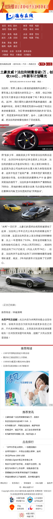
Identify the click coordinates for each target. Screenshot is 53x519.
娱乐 (4, 38)
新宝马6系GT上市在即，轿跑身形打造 (22, 468)
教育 (25, 26)
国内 (15, 26)
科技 (25, 29)
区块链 (5, 51)
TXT (32, 487)
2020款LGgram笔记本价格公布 (19, 460)
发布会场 (27, 51)
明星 (31, 26)
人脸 (10, 38)
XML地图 (39, 483)
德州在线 (17, 64)
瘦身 (15, 43)
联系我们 (15, 483)
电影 (37, 26)
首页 (4, 26)
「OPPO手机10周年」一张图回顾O (20, 447)
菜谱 (31, 34)
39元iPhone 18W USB (15, 455)
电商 (10, 46)
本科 (37, 29)
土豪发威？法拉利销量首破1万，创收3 (22, 417)
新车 (15, 29)
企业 (25, 34)
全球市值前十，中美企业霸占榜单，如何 (23, 451)
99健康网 (17, 312)
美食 (4, 43)
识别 (15, 38)
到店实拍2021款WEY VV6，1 (18, 421)
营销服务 (27, 483)
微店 (15, 46)
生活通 (18, 51)
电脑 (31, 38)
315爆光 (27, 55)
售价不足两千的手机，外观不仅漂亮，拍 (23, 464)
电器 (15, 34)
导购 (10, 29)
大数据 (5, 55)
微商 (4, 46)
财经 (4, 29)
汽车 (4, 34)
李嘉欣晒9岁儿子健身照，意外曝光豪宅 (22, 477)
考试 (31, 29)
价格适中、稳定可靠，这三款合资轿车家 (23, 430)
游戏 (25, 38)
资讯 (10, 26)
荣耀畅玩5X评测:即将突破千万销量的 (21, 472)
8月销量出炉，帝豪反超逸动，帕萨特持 (22, 425)
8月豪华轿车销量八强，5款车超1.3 (20, 434)
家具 (10, 34)
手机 (37, 38)
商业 (12, 55)
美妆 (10, 43)
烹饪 (37, 34)
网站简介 (4, 483)
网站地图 (26, 487)
